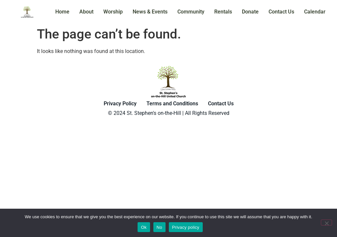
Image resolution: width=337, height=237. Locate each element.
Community (190, 12)
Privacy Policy (120, 103)
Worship (113, 12)
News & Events (150, 12)
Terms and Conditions (172, 103)
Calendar (314, 12)
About (86, 12)
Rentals (223, 12)
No (159, 227)
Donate (250, 12)
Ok (143, 227)
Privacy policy (185, 227)
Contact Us (281, 12)
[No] (326, 222)
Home (62, 12)
